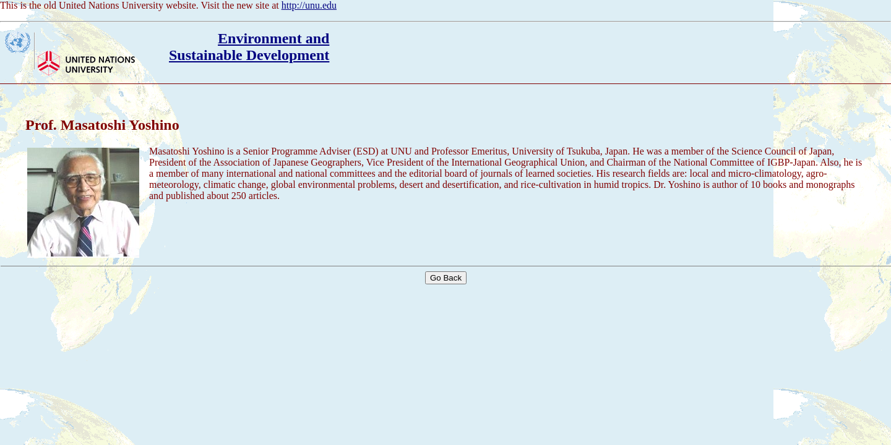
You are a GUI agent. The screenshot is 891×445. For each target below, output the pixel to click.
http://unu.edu (309, 5)
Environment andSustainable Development (249, 46)
